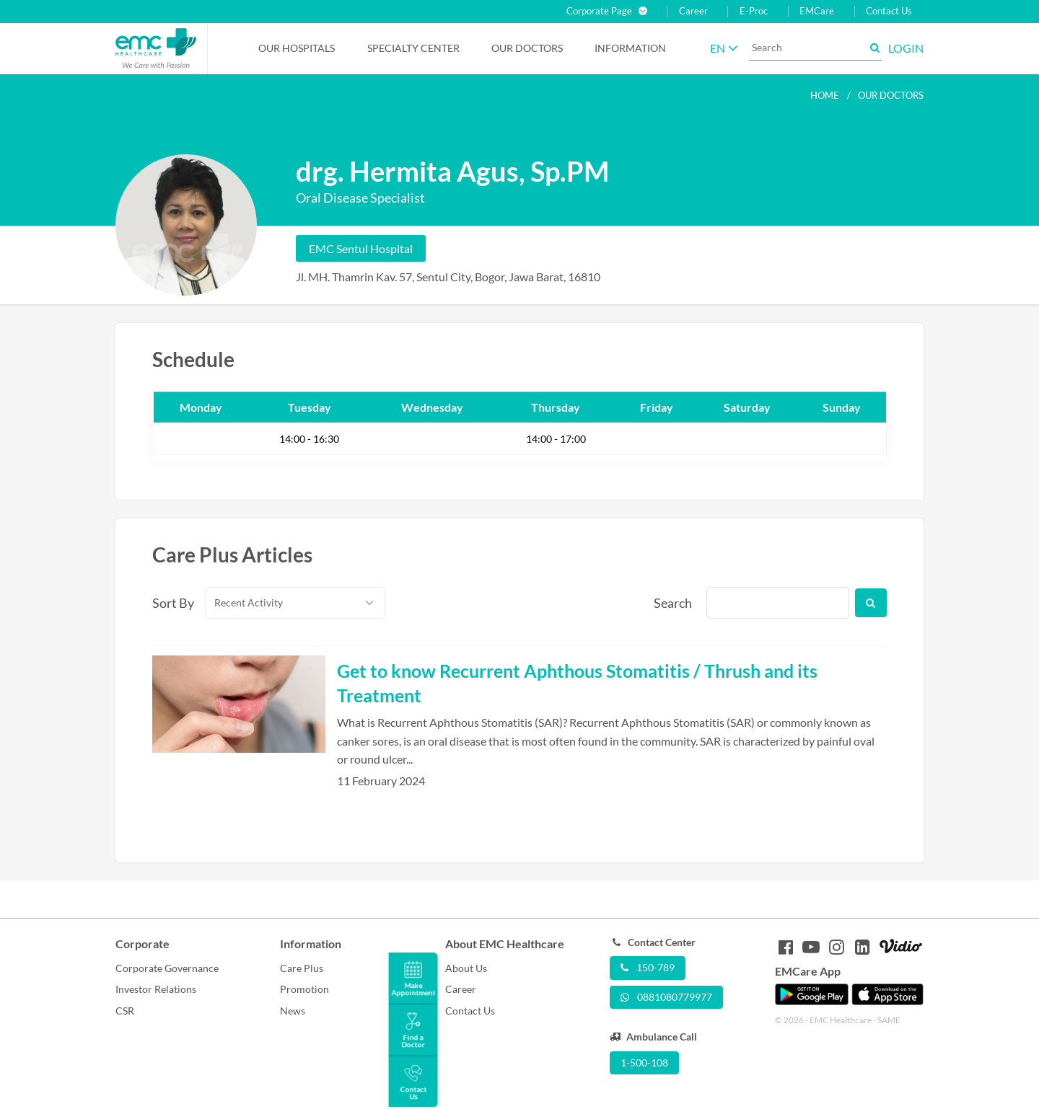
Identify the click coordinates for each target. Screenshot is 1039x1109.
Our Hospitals (296, 48)
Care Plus (301, 968)
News (292, 1010)
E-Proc (754, 11)
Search (672, 603)
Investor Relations (155, 989)
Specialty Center (413, 48)
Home (824, 95)
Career (693, 11)
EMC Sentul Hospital (361, 248)
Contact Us (889, 11)
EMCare (816, 11)
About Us (466, 968)
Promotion (304, 989)
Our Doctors (527, 48)
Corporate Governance (167, 968)
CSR (124, 1010)
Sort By (170, 603)
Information (630, 48)
